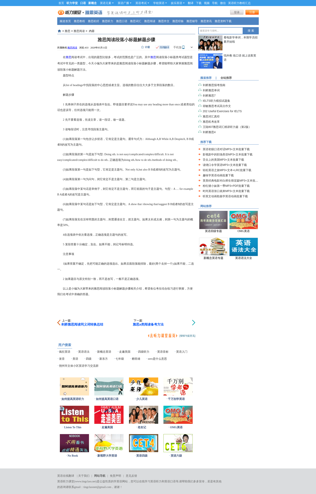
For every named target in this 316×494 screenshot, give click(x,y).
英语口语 (170, 481)
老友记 (142, 427)
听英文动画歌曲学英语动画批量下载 (225, 196)
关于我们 (83, 475)
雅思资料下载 (223, 21)
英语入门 (181, 351)
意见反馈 (131, 475)
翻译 (190, 3)
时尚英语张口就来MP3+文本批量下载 (226, 191)
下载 (199, 3)
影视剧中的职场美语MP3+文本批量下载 (228, 154)
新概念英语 (104, 351)
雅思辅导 (192, 21)
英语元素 (107, 3)
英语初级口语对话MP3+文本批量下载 (226, 149)
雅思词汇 (135, 21)
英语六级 (176, 455)
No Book (73, 455)
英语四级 (142, 455)
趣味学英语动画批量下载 (218, 175)
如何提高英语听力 (72, 399)
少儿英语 (142, 399)
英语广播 (124, 3)
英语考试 (142, 3)
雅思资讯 (206, 21)
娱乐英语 (178, 3)
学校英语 (160, 3)
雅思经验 (178, 21)
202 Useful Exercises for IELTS (222, 111)
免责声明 (115, 475)
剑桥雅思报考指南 (214, 85)
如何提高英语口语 (107, 399)
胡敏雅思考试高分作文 (217, 106)
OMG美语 (176, 427)
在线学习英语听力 (150, 481)
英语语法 (83, 351)
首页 (61, 3)
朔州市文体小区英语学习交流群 (79, 365)
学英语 (118, 481)
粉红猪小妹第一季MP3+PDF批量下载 (226, 185)
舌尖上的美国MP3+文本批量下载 (223, 159)
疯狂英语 (64, 351)
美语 (75, 358)
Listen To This (72, 427)
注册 (252, 12)
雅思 (67, 31)
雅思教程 (79, 21)
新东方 (103, 358)
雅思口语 (121, 21)
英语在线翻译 (65, 475)
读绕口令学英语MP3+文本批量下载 (225, 164)
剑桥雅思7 (209, 95)
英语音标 (162, 351)
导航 (215, 3)
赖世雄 (136, 358)
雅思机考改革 (211, 121)
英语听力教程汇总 (239, 3)
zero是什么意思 (157, 358)
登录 (237, 12)
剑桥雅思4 (209, 132)
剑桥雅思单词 (211, 90)
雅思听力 (107, 21)
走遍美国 (124, 351)
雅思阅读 (149, 21)
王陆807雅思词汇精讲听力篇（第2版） (227, 126)
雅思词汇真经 (211, 116)
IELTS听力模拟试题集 (216, 100)
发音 (62, 358)
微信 (223, 3)
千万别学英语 (176, 399)
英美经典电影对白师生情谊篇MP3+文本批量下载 (233, 180)
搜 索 (251, 30)
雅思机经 (93, 21)
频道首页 (65, 21)
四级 (88, 358)
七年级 (119, 358)
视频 (207, 3)
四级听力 (143, 351)
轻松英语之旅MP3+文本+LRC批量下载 (227, 170)
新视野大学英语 (107, 455)
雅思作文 (163, 21)
